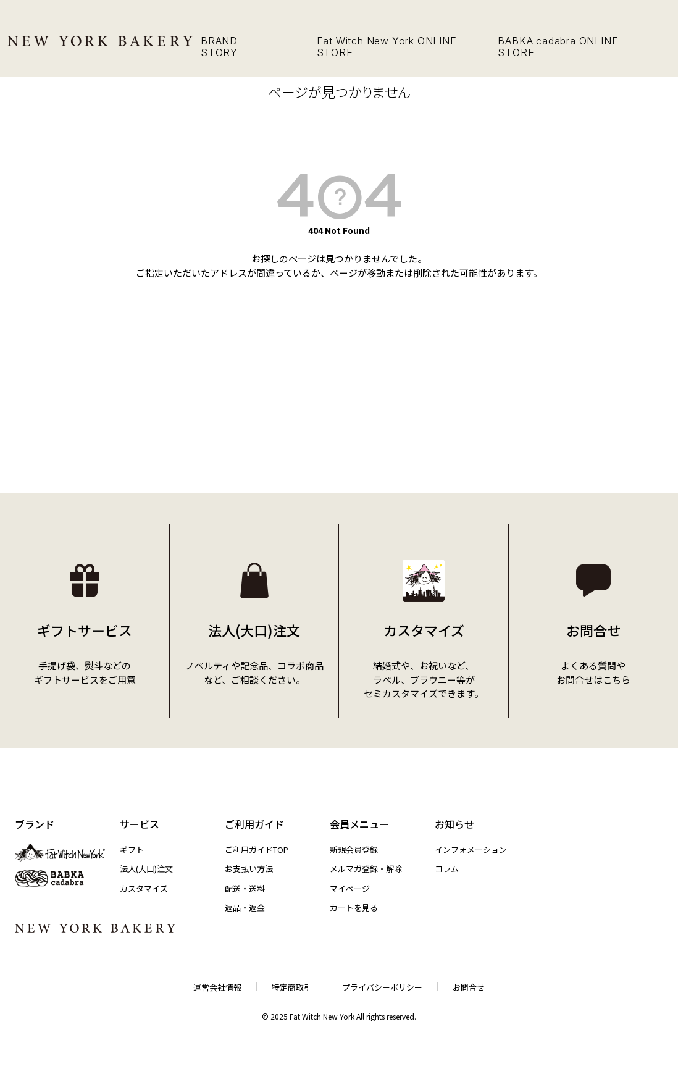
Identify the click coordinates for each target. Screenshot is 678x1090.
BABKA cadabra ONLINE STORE (558, 47)
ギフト (132, 849)
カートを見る (354, 907)
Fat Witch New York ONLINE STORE (387, 47)
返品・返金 (245, 907)
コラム (447, 868)
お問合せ (469, 987)
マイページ (350, 888)
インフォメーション (471, 849)
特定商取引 (292, 987)
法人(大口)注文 (146, 868)
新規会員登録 (354, 849)
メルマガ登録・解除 (366, 868)
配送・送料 (245, 888)
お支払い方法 (249, 868)
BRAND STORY (219, 47)
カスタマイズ (144, 888)
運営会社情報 (217, 987)
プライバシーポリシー (382, 987)
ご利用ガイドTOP (256, 849)
